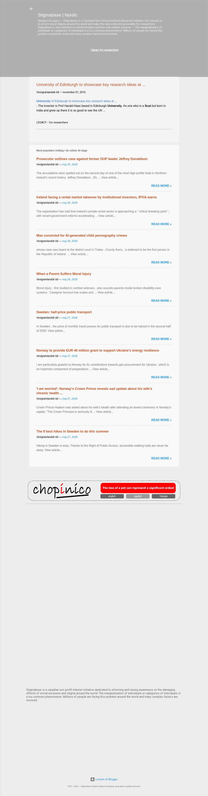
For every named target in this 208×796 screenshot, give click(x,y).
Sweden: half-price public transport (64, 312)
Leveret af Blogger (104, 779)
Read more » (161, 185)
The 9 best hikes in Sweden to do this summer (72, 431)
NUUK (104, 610)
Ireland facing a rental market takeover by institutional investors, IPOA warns (96, 197)
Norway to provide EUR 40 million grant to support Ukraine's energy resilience (97, 350)
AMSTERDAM (104, 519)
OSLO (104, 641)
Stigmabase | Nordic (58, 14)
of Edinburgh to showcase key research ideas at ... (76, 101)
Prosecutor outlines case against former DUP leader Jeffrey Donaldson (92, 159)
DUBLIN (104, 549)
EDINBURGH (104, 580)
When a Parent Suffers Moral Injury (63, 274)
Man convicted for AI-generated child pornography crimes (81, 235)
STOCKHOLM (104, 671)
